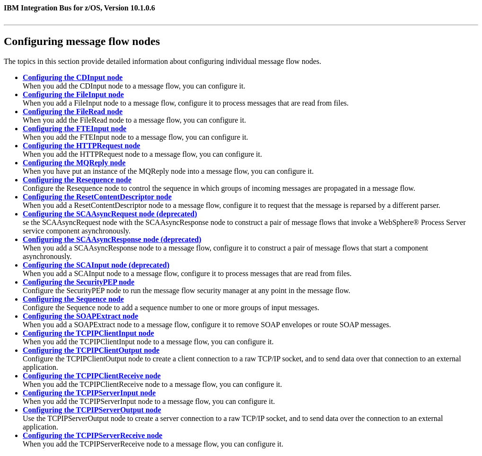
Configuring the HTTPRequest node (81, 146)
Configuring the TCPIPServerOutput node (92, 410)
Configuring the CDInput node (73, 77)
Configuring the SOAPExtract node (80, 316)
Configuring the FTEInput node (74, 129)
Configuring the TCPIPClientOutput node (91, 350)
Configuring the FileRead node (73, 111)
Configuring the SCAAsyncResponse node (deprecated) (112, 239)
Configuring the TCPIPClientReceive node (92, 376)
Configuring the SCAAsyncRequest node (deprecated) (110, 214)
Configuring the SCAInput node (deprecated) (96, 265)
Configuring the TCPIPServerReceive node (92, 435)
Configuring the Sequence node (73, 299)
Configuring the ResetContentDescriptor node (97, 197)
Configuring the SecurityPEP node (78, 282)
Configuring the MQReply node (74, 163)
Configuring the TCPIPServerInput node (89, 393)
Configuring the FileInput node (73, 94)
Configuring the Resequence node (77, 180)
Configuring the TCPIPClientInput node (88, 333)
